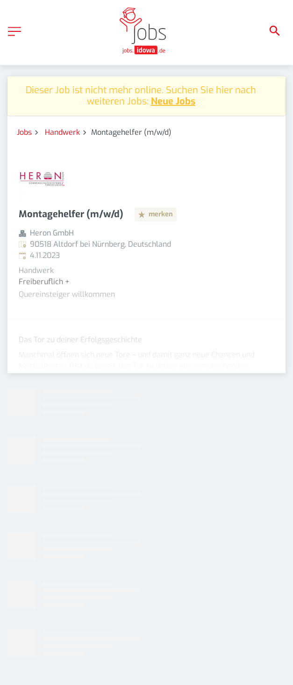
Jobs (24, 132)
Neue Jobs (173, 101)
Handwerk (62, 132)
